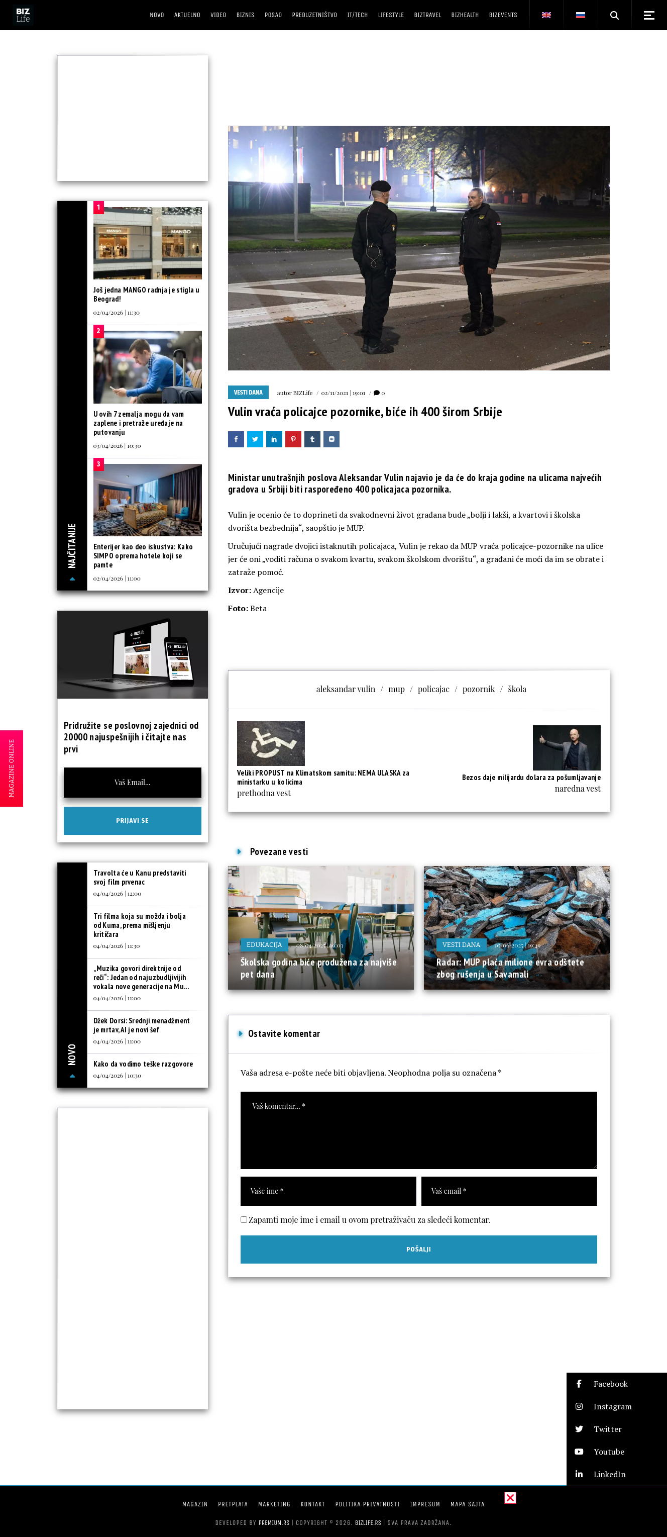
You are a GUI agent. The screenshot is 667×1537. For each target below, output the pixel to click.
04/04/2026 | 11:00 (117, 998)
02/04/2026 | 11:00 (117, 578)
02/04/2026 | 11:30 (116, 312)
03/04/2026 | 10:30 (117, 445)
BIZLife (303, 393)
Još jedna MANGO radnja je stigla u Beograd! (146, 294)
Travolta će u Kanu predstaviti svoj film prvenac (139, 877)
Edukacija (264, 944)
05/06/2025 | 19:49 (518, 945)
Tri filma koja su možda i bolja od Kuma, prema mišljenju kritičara (139, 925)
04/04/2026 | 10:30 (117, 1075)
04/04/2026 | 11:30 (116, 945)
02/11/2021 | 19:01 (343, 393)
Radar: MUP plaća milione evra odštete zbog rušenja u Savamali (510, 968)
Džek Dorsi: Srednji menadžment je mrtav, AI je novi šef (141, 1025)
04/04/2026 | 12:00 (117, 893)
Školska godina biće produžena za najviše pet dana (319, 968)
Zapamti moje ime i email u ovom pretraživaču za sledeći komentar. (370, 1219)
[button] (617, 1384)
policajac (434, 689)
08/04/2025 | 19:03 (319, 945)
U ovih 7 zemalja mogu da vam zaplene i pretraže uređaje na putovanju (138, 423)
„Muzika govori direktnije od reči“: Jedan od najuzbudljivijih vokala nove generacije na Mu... (141, 977)
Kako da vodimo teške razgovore (143, 1064)
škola (517, 689)
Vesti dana (248, 392)
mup (396, 689)
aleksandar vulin (346, 689)
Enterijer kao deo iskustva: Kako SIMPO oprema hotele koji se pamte (143, 555)
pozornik (479, 689)
